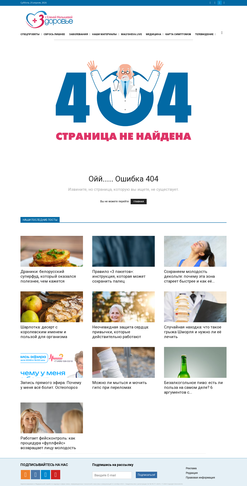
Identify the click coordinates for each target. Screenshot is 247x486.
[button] (222, 32)
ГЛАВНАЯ (139, 201)
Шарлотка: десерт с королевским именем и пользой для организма (43, 332)
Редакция (192, 472)
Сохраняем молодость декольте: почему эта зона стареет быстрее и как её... (189, 276)
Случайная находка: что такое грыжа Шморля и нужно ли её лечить (192, 332)
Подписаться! (146, 474)
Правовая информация (200, 477)
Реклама (191, 468)
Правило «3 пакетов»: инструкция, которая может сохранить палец (118, 276)
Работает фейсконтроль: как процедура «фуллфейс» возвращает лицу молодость (48, 443)
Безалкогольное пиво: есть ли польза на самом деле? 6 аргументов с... (193, 387)
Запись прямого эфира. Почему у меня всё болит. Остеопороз (50, 385)
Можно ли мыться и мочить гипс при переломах (119, 385)
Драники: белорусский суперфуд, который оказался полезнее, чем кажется (48, 276)
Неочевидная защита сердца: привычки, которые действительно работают (120, 332)
